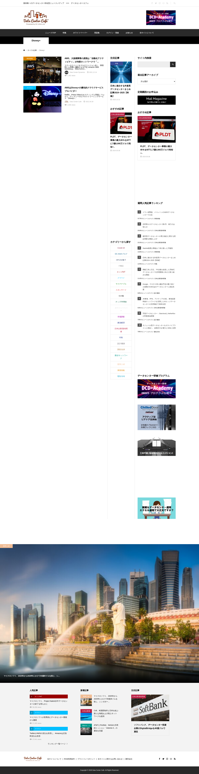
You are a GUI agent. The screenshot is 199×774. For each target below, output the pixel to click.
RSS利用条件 (69, 759)
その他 (121, 296)
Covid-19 (121, 248)
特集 (64, 33)
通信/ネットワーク (121, 356)
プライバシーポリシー (86, 759)
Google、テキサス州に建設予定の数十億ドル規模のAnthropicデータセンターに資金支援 (158, 286)
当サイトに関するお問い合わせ (110, 759)
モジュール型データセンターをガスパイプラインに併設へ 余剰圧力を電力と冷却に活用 (159, 326)
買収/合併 (121, 349)
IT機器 (121, 266)
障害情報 (157, 218)
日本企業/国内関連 (160, 230)
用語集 (97, 33)
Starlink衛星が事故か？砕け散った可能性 (158, 248)
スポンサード (121, 290)
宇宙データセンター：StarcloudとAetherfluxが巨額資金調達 (159, 315)
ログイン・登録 (112, 33)
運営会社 (128, 759)
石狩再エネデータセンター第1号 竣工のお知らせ (159, 225)
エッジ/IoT (121, 272)
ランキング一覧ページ (56, 744)
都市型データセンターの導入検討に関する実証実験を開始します (159, 237)
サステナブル (121, 284)
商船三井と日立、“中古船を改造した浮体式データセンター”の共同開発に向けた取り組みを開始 (159, 272)
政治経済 (121, 323)
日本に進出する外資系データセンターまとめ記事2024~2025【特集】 (159, 259)
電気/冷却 (157, 332)
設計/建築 (157, 293)
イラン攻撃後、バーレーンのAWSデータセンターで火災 (158, 213)
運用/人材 (121, 364)
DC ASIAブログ (121, 254)
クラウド (121, 278)
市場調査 (121, 317)
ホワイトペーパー (80, 33)
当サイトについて (147, 33)
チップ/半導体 (121, 302)
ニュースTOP (50, 33)
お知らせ (129, 33)
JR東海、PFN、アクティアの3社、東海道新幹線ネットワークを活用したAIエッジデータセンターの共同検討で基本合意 (159, 301)
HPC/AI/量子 (121, 260)
